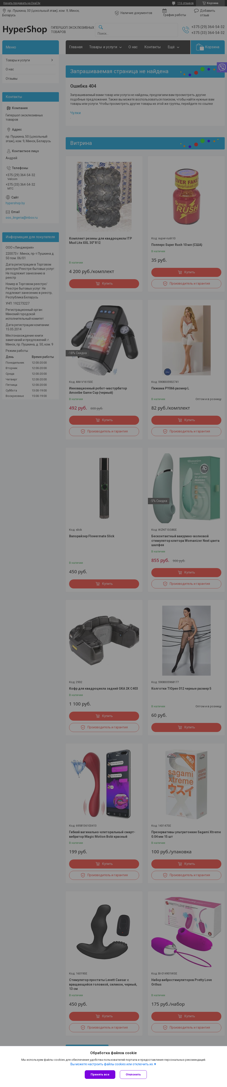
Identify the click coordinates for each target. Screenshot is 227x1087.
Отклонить (133, 1074)
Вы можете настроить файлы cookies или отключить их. (112, 1064)
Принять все (100, 1074)
